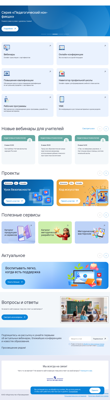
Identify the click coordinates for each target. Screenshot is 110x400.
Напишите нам (86, 371)
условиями (100, 345)
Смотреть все (88, 128)
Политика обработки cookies (98, 396)
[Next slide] (106, 128)
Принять (95, 390)
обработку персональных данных (93, 344)
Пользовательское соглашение (75, 396)
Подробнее (73, 391)
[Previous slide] (100, 128)
